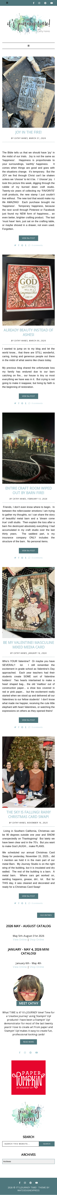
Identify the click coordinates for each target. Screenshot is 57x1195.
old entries (46, 915)
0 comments (35, 245)
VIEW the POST (28, 238)
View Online (20, 939)
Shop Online (36, 939)
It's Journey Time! (26, 1187)
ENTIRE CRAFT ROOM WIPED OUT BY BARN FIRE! (28, 490)
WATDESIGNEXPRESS (28, 1190)
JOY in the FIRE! (28, 132)
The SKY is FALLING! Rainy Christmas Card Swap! (28, 814)
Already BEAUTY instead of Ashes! (28, 332)
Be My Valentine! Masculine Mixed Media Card (28, 645)
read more (28, 1042)
